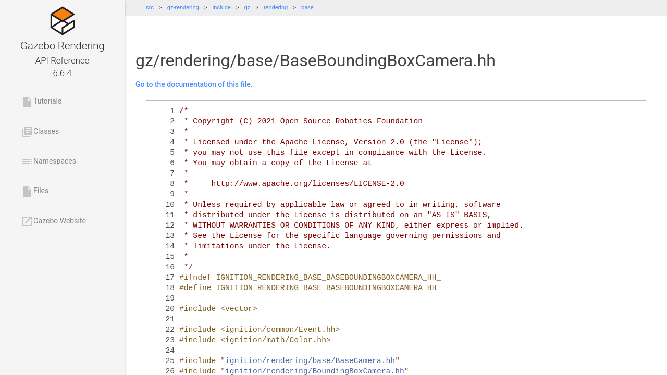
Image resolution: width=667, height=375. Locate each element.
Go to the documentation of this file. (194, 84)
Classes (40, 132)
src (150, 7)
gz (247, 7)
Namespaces (48, 161)
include (222, 7)
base (307, 7)
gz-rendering (183, 7)
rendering (276, 7)
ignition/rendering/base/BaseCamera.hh (310, 361)
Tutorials (41, 102)
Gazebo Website (53, 221)
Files (34, 191)
